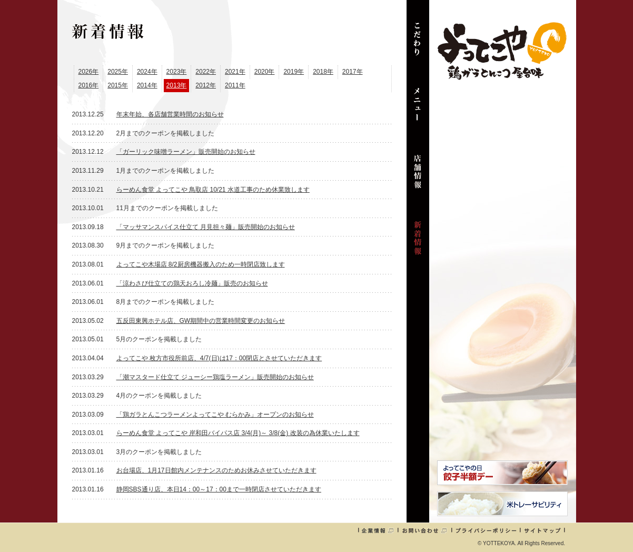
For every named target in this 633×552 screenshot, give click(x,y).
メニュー (418, 110)
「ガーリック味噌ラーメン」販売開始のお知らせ (185, 151)
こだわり (418, 44)
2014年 (147, 85)
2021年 (235, 71)
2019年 (293, 71)
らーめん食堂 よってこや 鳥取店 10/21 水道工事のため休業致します (213, 189)
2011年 (235, 85)
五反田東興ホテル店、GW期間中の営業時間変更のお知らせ (200, 320)
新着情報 (418, 243)
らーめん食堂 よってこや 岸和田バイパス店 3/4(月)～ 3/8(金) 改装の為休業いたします (238, 433)
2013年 (176, 85)
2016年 (88, 85)
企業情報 (377, 530)
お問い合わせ (424, 530)
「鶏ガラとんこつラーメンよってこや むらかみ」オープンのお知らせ (215, 414)
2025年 (117, 71)
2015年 (117, 85)
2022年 (205, 71)
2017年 (352, 71)
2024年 (147, 71)
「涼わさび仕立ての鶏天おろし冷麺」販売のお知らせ (192, 283)
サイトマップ (542, 530)
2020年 (264, 71)
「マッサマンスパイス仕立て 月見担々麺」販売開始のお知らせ (205, 227)
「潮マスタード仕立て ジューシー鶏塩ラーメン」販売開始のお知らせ (215, 377)
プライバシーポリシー (486, 530)
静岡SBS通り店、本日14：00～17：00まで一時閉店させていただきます (218, 489)
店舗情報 (418, 177)
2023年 (176, 71)
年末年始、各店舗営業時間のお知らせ (170, 114)
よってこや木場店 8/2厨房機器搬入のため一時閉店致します (200, 264)
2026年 (88, 71)
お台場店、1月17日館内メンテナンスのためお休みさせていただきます (216, 470)
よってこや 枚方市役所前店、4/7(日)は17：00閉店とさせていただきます (219, 358)
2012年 (205, 85)
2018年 (323, 71)
